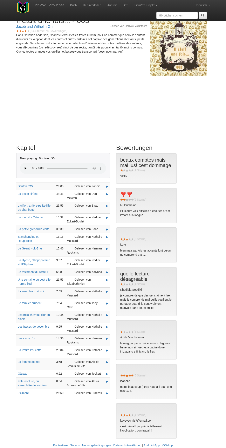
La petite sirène (28, 193)
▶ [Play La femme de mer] (107, 362)
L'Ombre (23, 393)
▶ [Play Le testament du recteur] (107, 272)
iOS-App (167, 445)
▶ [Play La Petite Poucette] (107, 350)
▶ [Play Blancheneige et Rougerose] (107, 236)
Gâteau (22, 373)
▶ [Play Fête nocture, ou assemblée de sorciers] (107, 381)
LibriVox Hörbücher (48, 5)
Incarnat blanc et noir (31, 291)
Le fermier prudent (29, 303)
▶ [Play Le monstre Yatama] (107, 217)
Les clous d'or (27, 338)
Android (112, 5)
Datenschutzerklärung (127, 445)
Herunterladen (92, 5)
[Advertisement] (113, 109)
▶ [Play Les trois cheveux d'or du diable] (107, 315)
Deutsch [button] (203, 5)
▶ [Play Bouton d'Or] (107, 186)
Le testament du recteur (33, 272)
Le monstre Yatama (30, 217)
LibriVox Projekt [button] (146, 5)
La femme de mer (29, 361)
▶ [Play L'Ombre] (107, 393)
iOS (126, 5)
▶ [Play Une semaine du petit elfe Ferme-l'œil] (107, 279)
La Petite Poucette (29, 350)
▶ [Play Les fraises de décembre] (107, 326)
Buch (73, 5)
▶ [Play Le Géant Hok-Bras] (107, 248)
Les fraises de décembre (33, 326)
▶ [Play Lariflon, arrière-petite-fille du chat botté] (107, 205)
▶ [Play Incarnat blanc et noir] (107, 291)
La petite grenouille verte (33, 229)
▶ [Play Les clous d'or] (107, 338)
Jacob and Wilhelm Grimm (37, 27)
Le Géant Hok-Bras (30, 248)
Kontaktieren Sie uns (66, 445)
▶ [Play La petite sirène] (107, 194)
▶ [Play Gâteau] (107, 373)
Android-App (152, 445)
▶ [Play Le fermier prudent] (107, 303)
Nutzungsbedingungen (96, 445)
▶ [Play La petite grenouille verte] (107, 229)
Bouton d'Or (25, 186)
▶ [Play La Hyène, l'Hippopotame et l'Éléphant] (107, 260)
